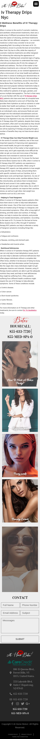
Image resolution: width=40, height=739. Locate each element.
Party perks (20, 474)
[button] (36, 4)
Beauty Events (20, 519)
